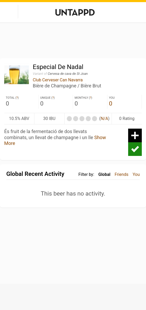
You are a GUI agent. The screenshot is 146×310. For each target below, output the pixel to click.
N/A (104, 118)
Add (135, 135)
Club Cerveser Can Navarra (58, 79)
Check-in (135, 149)
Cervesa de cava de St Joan (68, 74)
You (136, 174)
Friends (121, 174)
